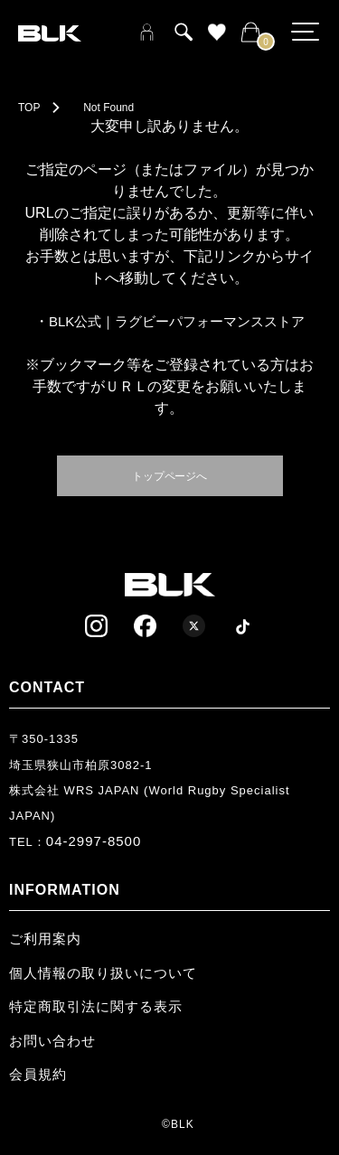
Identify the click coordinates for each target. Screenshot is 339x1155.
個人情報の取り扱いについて (103, 973)
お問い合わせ (52, 1040)
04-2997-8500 (93, 841)
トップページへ (170, 475)
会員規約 (38, 1074)
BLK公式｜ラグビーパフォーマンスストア (177, 321)
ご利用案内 (45, 938)
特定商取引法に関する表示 (96, 1006)
